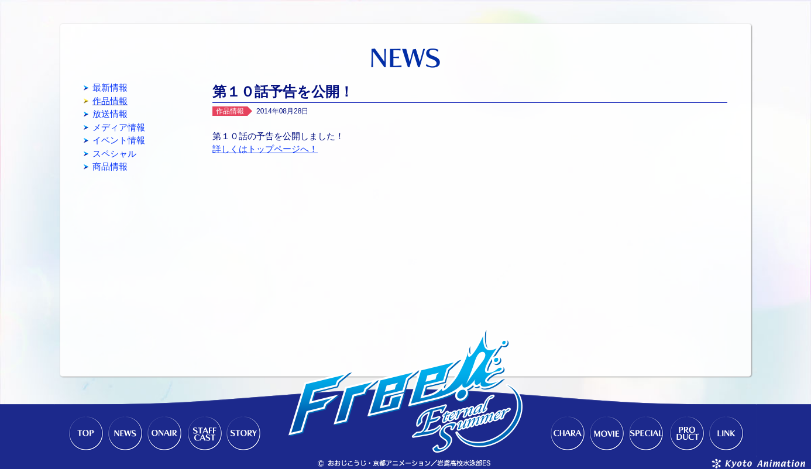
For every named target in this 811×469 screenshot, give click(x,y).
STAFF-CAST (204, 434)
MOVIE (607, 434)
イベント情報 (118, 140)
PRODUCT (686, 434)
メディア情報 (118, 127)
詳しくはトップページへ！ (265, 149)
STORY (244, 434)
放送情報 (110, 114)
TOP (85, 434)
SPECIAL (646, 434)
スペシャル (114, 153)
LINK (726, 434)
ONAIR (164, 434)
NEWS (124, 434)
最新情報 (110, 87)
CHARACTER (567, 434)
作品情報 (110, 101)
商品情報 (110, 166)
